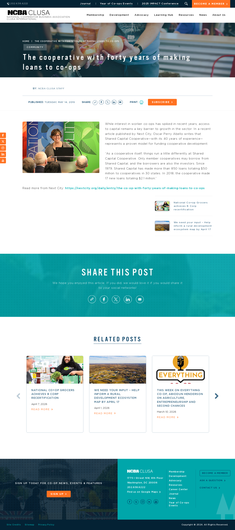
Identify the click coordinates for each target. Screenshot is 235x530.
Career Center (178, 489)
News (203, 15)
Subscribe (161, 102)
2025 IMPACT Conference (159, 4)
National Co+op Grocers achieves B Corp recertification (53, 394)
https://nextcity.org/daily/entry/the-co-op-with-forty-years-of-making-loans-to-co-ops (136, 188)
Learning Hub (163, 15)
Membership (95, 15)
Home (25, 41)
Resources (186, 15)
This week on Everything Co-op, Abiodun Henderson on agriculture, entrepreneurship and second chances (180, 398)
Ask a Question (211, 480)
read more (40, 410)
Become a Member (209, 4)
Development (119, 15)
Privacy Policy (46, 525)
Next (217, 396)
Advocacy (142, 15)
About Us (219, 15)
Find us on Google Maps (142, 492)
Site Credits (14, 525)
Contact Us (208, 488)
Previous (18, 396)
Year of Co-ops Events (116, 4)
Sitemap (29, 525)
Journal (85, 4)
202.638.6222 (136, 487)
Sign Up (57, 494)
